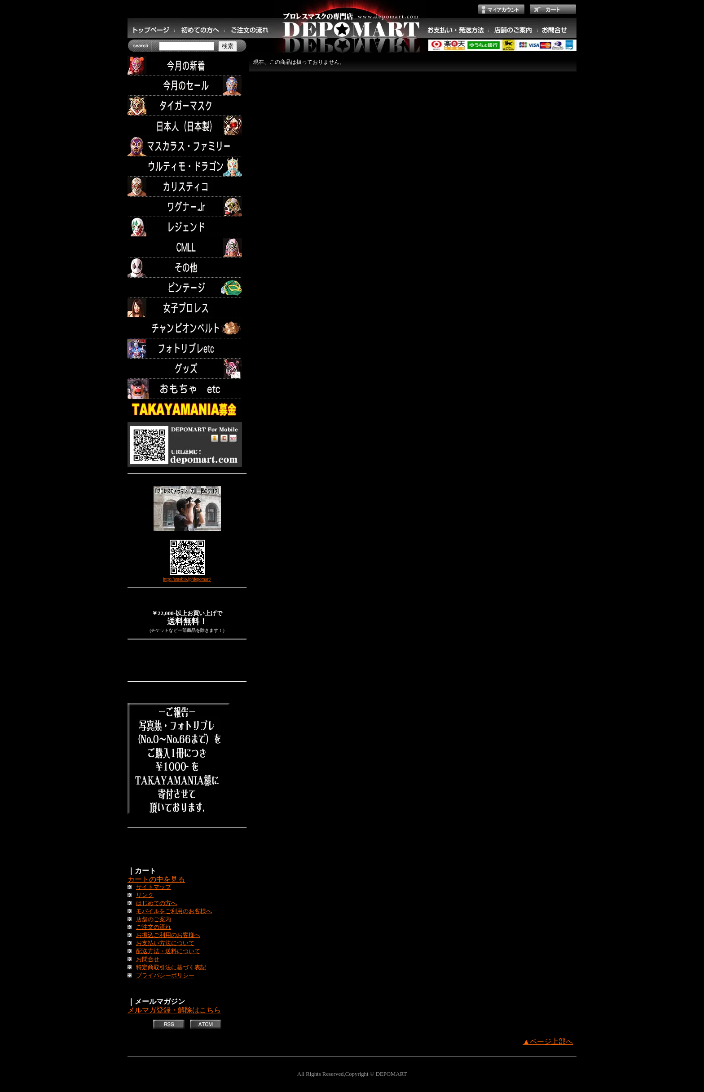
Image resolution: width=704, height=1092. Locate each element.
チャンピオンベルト (187, 328)
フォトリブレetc (187, 348)
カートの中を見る (156, 879)
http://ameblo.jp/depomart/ (187, 579)
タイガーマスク (187, 106)
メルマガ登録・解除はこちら (174, 1010)
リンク (145, 895)
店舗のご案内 (153, 919)
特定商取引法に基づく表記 (171, 967)
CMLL (187, 247)
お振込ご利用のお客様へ (168, 935)
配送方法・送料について (168, 951)
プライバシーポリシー (165, 975)
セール (187, 85)
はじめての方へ (156, 903)
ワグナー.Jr (187, 207)
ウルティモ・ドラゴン (187, 166)
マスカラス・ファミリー (187, 146)
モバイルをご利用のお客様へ (174, 911)
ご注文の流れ (153, 927)
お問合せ (147, 959)
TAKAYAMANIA (187, 409)
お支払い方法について (165, 943)
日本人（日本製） (187, 126)
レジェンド (187, 227)
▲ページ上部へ (548, 1041)
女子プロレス (187, 308)
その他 (187, 267)
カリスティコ (187, 187)
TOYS (187, 389)
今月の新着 (187, 65)
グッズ (187, 369)
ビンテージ (187, 288)
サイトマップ (153, 887)
